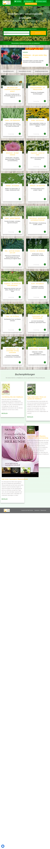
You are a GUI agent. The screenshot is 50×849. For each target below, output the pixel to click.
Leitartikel (25, 52)
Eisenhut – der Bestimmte (37, 251)
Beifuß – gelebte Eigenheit (12, 218)
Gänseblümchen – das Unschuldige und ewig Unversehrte (12, 350)
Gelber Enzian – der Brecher (37, 349)
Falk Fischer (30, 506)
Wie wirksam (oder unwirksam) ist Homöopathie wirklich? (12, 89)
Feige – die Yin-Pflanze (12, 316)
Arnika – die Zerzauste (37, 120)
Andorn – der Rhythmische (12, 120)
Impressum (36, 506)
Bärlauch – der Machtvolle (37, 185)
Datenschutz (43, 506)
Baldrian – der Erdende (12, 185)
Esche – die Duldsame (37, 283)
